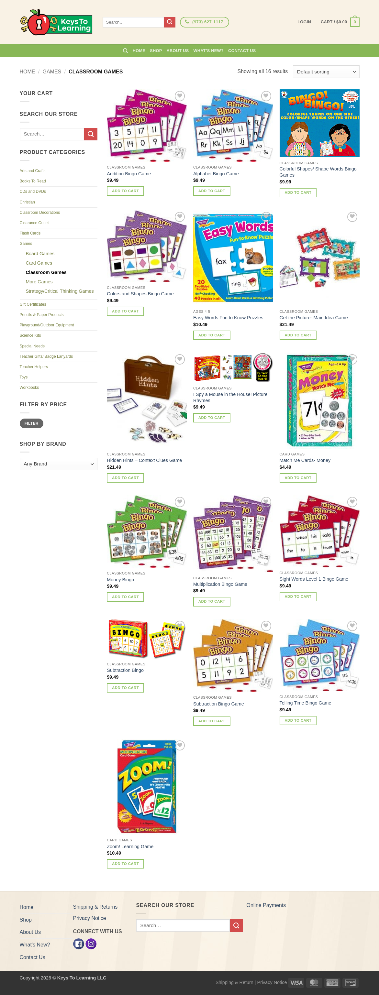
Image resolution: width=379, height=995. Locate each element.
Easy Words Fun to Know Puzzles (228, 317)
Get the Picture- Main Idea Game (314, 317)
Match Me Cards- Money (305, 460)
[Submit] (169, 22)
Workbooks (29, 387)
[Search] (125, 51)
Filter (32, 423)
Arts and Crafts (33, 171)
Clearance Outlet (34, 223)
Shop (156, 50)
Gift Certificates (33, 304)
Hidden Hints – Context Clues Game (144, 460)
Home (139, 50)
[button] (340, 22)
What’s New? (208, 50)
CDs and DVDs (33, 191)
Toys (24, 377)
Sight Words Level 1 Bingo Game (314, 579)
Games (51, 71)
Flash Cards (30, 233)
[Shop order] (326, 71)
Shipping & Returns (95, 907)
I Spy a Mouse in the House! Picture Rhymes (230, 397)
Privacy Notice (89, 918)
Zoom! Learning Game (130, 846)
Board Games (40, 253)
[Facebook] (78, 943)
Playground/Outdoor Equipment (47, 325)
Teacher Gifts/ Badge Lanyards (46, 356)
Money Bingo (120, 579)
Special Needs (32, 346)
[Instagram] (90, 943)
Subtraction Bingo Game (218, 703)
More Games (39, 281)
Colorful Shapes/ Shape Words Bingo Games (318, 172)
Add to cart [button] (125, 191)
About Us (178, 50)
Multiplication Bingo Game (220, 584)
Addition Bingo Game (129, 173)
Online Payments (266, 905)
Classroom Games (46, 272)
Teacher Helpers (34, 367)
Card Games (39, 263)
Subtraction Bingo (125, 670)
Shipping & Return (234, 982)
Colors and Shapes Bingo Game (140, 293)
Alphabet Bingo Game (216, 173)
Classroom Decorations (40, 212)
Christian (27, 202)
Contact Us (242, 50)
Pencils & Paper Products (42, 314)
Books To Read (33, 181)
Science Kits (30, 335)
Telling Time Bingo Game (305, 702)
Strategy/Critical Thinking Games (60, 291)
